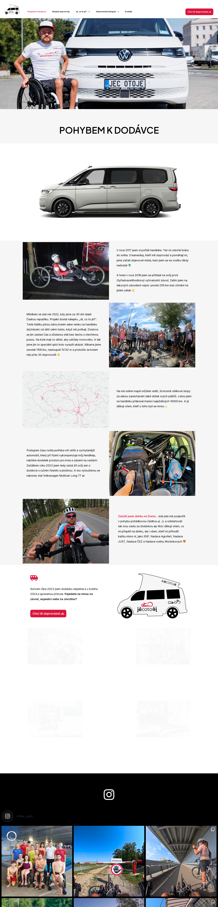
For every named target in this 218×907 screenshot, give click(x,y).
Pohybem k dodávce (36, 11)
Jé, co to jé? (83, 11)
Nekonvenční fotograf (107, 11)
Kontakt (128, 11)
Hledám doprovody (61, 11)
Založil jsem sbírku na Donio (137, 516)
